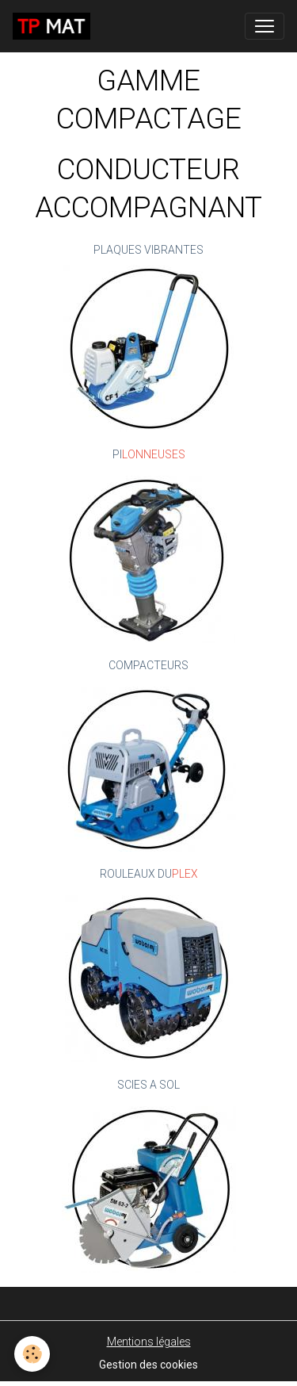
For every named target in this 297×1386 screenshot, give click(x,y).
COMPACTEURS (148, 665)
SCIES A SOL (148, 1084)
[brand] (55, 26)
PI (117, 454)
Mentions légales (149, 1341)
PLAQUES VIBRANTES (148, 249)
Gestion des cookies (148, 1364)
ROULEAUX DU (136, 873)
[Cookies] (32, 1354)
